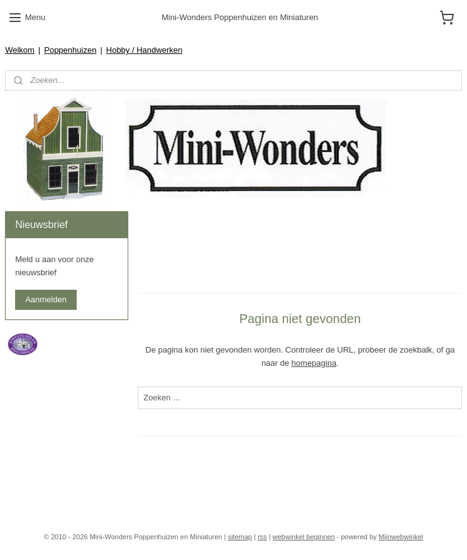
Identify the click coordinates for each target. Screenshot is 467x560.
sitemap (240, 537)
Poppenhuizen (70, 50)
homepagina (314, 363)
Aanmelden (46, 299)
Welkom (20, 50)
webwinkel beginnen (304, 537)
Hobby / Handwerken (144, 50)
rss (262, 537)
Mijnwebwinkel (400, 537)
